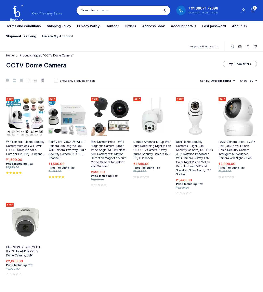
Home (10, 55)
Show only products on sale (77, 80)
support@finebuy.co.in (204, 46)
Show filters (243, 63)
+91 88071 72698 (203, 8)
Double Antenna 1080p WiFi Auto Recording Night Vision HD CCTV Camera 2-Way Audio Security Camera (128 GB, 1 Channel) (152, 150)
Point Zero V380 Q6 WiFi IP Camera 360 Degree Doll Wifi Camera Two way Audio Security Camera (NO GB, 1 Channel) (67, 150)
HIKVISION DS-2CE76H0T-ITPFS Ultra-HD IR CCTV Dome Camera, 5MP (24, 251)
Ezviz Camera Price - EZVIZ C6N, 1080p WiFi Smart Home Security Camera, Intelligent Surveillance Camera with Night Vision (237, 150)
